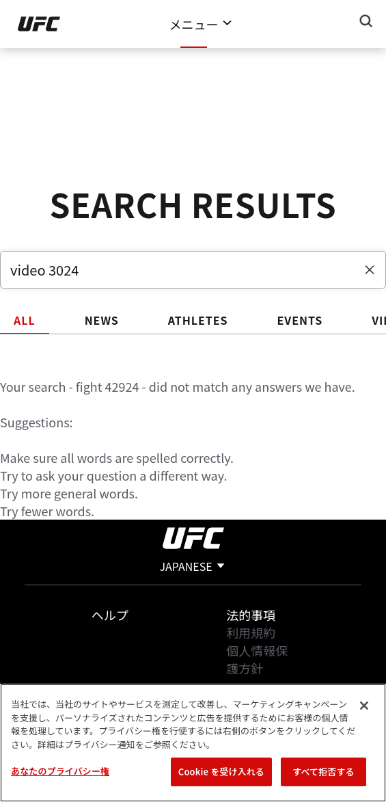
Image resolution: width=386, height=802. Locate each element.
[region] (193, 743)
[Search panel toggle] (366, 21)
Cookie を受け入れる (221, 771)
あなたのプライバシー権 (60, 770)
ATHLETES (198, 320)
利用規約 (250, 632)
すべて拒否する (323, 771)
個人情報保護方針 (257, 659)
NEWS (102, 320)
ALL (25, 320)
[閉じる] (364, 706)
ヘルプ (110, 615)
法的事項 (250, 615)
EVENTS (299, 320)
